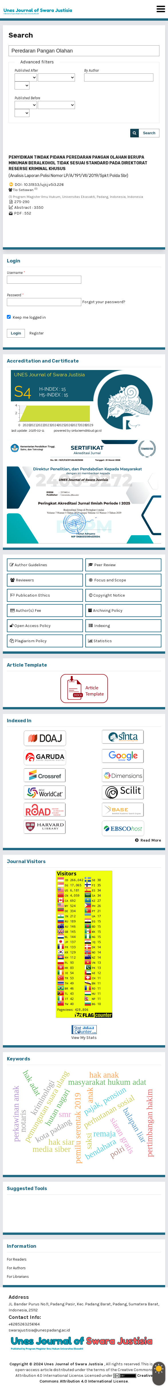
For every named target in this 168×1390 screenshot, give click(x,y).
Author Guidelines (28, 565)
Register (36, 333)
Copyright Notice (106, 595)
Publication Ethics (30, 595)
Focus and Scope (107, 580)
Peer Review (102, 565)
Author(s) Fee (25, 610)
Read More (151, 840)
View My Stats (84, 1037)
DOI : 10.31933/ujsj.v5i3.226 (39, 184)
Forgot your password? (103, 301)
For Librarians (18, 1276)
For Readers (17, 1259)
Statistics (100, 641)
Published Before (27, 98)
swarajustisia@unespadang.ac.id (39, 1330)
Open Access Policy (30, 625)
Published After (26, 70)
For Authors (16, 1268)
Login (16, 333)
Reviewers (22, 580)
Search (149, 133)
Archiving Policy (105, 610)
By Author (91, 70)
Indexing (99, 625)
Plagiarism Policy (28, 641)
